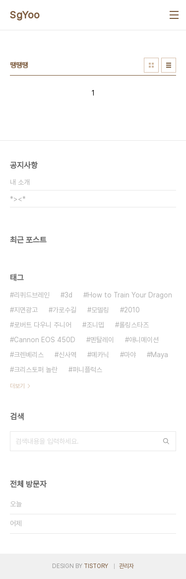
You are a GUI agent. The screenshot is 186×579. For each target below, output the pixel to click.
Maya (159, 355)
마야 (130, 355)
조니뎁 (95, 325)
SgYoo (25, 15)
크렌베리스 (29, 355)
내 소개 (20, 182)
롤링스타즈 (134, 325)
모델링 (100, 310)
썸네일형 (151, 65)
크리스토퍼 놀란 (36, 370)
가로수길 (64, 310)
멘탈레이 (102, 340)
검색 (166, 441)
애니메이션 (144, 340)
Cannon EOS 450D (44, 340)
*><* (18, 199)
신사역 (67, 355)
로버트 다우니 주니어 (42, 325)
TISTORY (96, 566)
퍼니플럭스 (87, 370)
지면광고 (26, 310)
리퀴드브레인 (32, 295)
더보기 (17, 386)
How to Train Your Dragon (129, 295)
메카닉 (100, 355)
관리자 (126, 566)
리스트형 (168, 65)
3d (68, 295)
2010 (132, 310)
